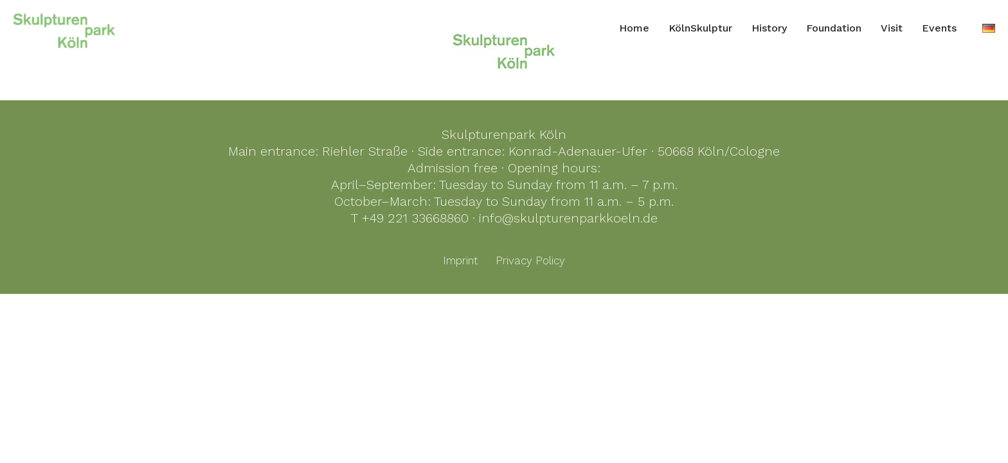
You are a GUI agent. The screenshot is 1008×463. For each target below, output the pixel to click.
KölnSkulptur (700, 28)
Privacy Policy (530, 260)
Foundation (833, 28)
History (769, 28)
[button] (28, 434)
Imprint (460, 260)
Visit (892, 28)
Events (939, 28)
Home (634, 28)
